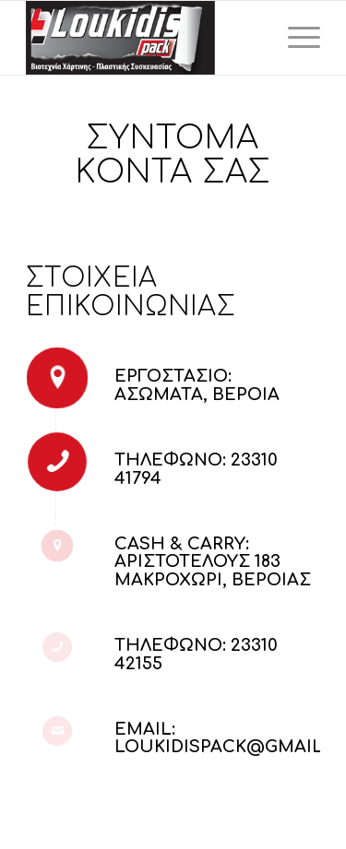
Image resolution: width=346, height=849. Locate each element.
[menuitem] (294, 38)
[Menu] (294, 38)
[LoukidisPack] (143, 38)
